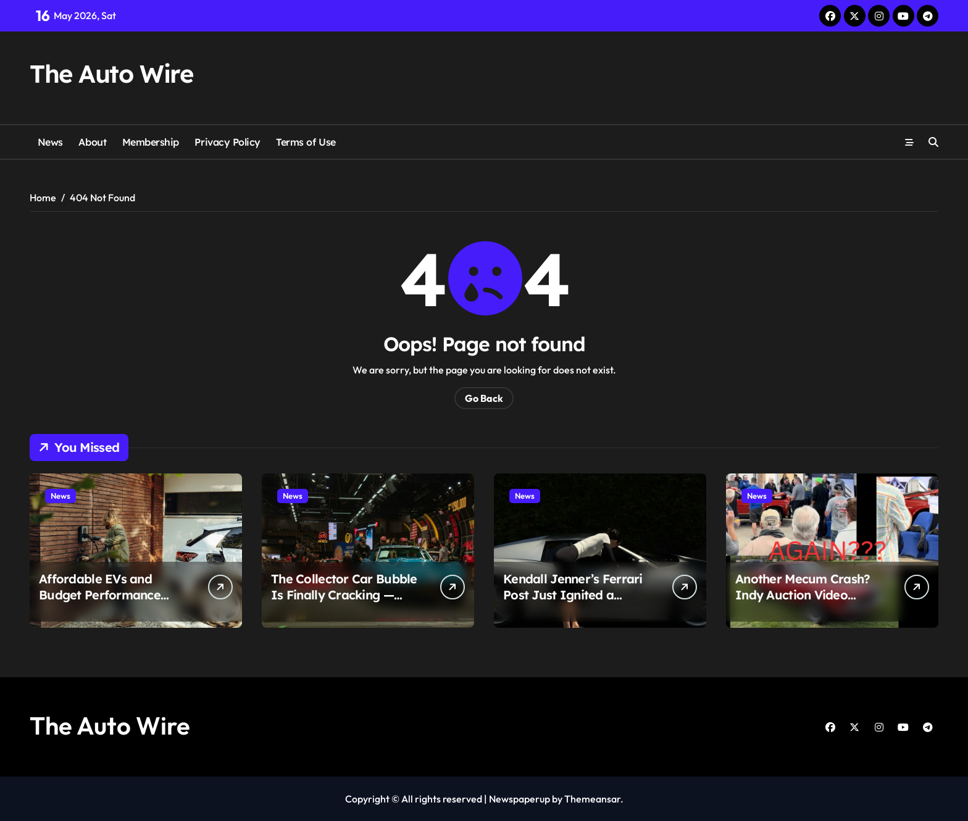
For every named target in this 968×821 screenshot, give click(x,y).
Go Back (484, 398)
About (92, 142)
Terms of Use (305, 142)
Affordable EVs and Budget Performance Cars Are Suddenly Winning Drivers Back (101, 603)
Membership (150, 142)
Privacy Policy (227, 142)
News (50, 142)
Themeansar (592, 799)
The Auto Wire (111, 73)
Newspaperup (519, 799)
